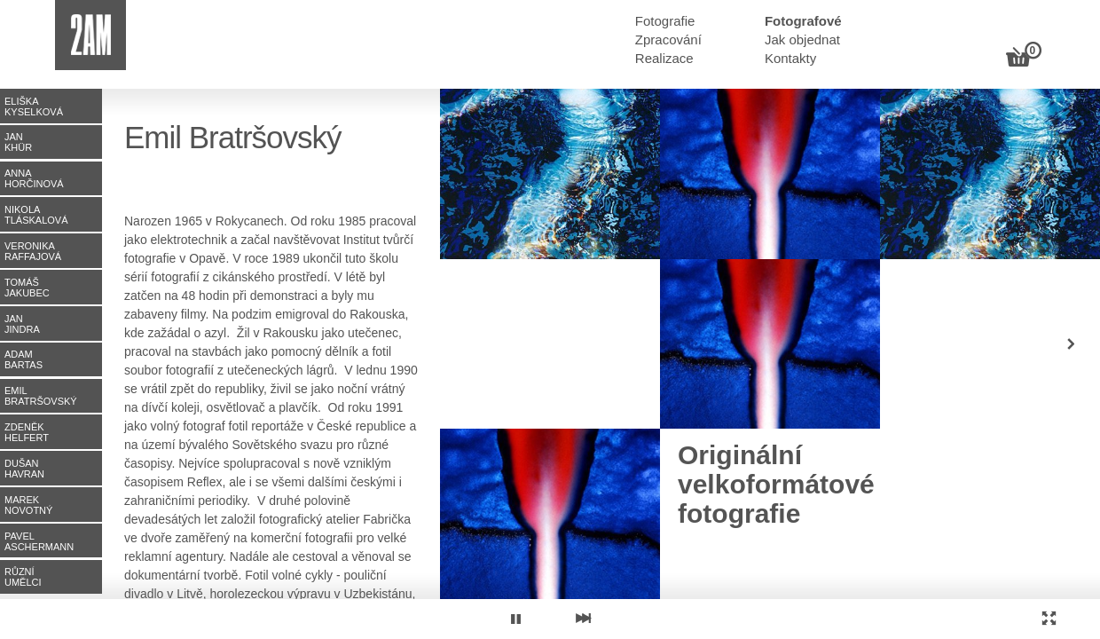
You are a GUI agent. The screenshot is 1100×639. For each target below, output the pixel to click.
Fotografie (665, 20)
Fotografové (803, 20)
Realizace (664, 58)
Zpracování (668, 39)
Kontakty (790, 58)
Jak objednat (802, 39)
